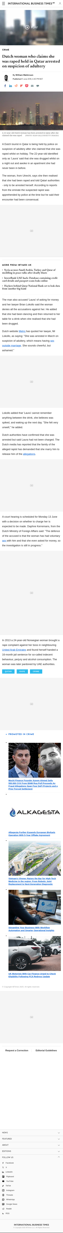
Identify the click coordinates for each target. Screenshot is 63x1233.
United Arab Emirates (14, 649)
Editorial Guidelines (46, 1050)
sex (4, 540)
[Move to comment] (37, 85)
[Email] (32, 85)
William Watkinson (24, 75)
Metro (22, 331)
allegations (29, 454)
